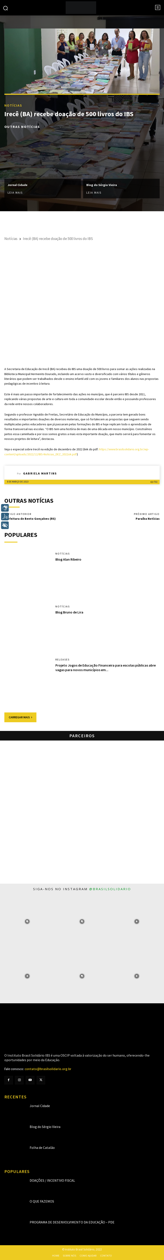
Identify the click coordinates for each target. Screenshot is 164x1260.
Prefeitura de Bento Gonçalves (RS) (30, 519)
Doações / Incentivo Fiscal (52, 1180)
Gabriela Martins (40, 473)
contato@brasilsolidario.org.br (48, 1069)
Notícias (13, 105)
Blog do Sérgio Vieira (101, 185)
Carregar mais (20, 717)
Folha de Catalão (42, 1147)
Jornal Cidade (17, 185)
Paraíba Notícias (148, 519)
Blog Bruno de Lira (69, 612)
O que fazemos (42, 1201)
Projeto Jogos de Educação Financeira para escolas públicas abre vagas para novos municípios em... (105, 667)
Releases (62, 659)
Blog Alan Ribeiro (68, 559)
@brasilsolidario (110, 889)
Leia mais (15, 192)
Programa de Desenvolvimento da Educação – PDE (72, 1222)
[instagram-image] (27, 921)
